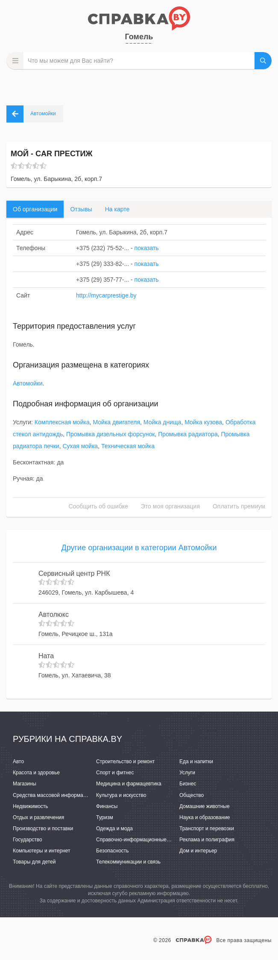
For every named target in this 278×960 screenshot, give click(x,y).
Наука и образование (204, 817)
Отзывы (81, 209)
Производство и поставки (43, 829)
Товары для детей (34, 862)
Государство (27, 840)
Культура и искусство (121, 795)
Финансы (106, 806)
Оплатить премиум (239, 506)
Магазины (24, 784)
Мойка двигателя (116, 422)
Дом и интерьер (198, 851)
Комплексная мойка (62, 422)
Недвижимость (30, 806)
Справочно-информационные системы (142, 840)
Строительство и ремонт (125, 761)
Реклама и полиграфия (206, 840)
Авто (18, 761)
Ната (46, 655)
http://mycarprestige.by (106, 295)
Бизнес (187, 784)
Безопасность (112, 851)
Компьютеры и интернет (41, 851)
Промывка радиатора (188, 434)
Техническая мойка (128, 446)
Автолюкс (53, 614)
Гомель (139, 36)
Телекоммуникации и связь (128, 862)
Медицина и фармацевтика (128, 784)
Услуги (187, 773)
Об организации (35, 209)
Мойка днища (162, 422)
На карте (117, 209)
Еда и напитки (196, 761)
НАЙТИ (263, 61)
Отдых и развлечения (38, 817)
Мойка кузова (203, 422)
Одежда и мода (114, 829)
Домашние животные (204, 806)
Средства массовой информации (52, 795)
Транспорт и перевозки (206, 829)
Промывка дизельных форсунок (110, 434)
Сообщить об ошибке (98, 506)
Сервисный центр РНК (74, 573)
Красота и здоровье (36, 773)
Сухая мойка (80, 446)
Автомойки (28, 383)
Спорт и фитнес (115, 773)
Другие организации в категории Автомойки (139, 547)
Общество (191, 795)
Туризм (104, 817)
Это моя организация (170, 506)
